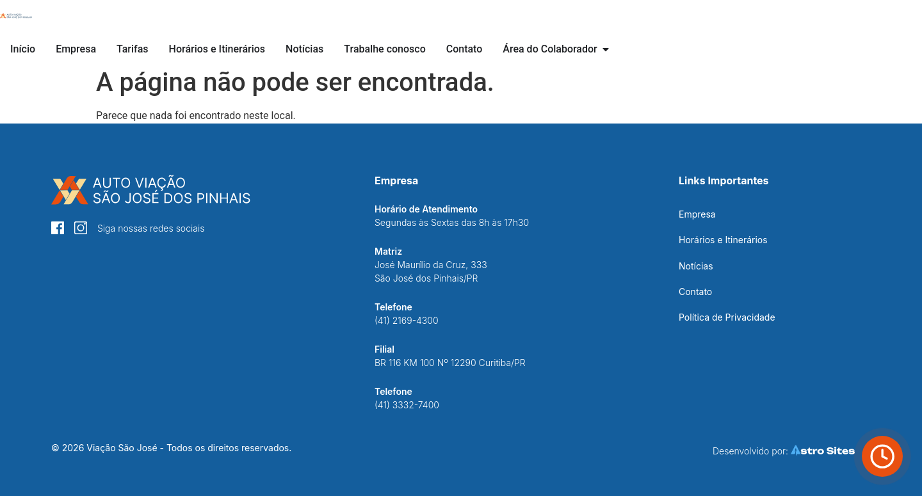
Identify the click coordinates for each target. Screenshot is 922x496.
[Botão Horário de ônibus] (882, 456)
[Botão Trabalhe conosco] (384, 49)
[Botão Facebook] (57, 227)
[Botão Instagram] (80, 227)
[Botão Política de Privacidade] (727, 317)
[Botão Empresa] (76, 49)
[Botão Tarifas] (133, 49)
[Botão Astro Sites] (790, 450)
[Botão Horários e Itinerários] (217, 49)
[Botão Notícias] (304, 49)
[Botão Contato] (464, 49)
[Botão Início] (16, 16)
